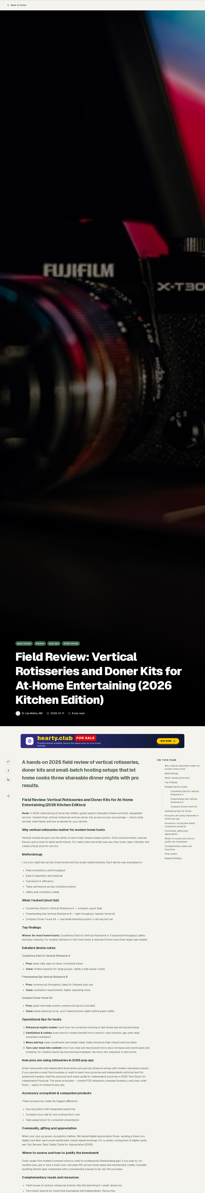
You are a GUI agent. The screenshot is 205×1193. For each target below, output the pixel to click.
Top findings (171, 782)
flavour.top (108, 1191)
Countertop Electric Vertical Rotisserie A (185, 793)
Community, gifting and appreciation (176, 832)
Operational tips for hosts (178, 811)
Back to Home (16, 5)
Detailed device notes (176, 786)
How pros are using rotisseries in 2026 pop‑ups (182, 817)
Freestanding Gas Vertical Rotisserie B (184, 801)
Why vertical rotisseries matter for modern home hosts (182, 767)
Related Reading (173, 858)
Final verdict (171, 853)
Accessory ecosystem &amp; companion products (180, 825)
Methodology (171, 773)
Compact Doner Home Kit (184, 806)
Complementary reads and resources (178, 848)
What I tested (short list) (177, 777)
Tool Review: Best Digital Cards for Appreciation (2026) (60, 1144)
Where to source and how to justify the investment (179, 840)
